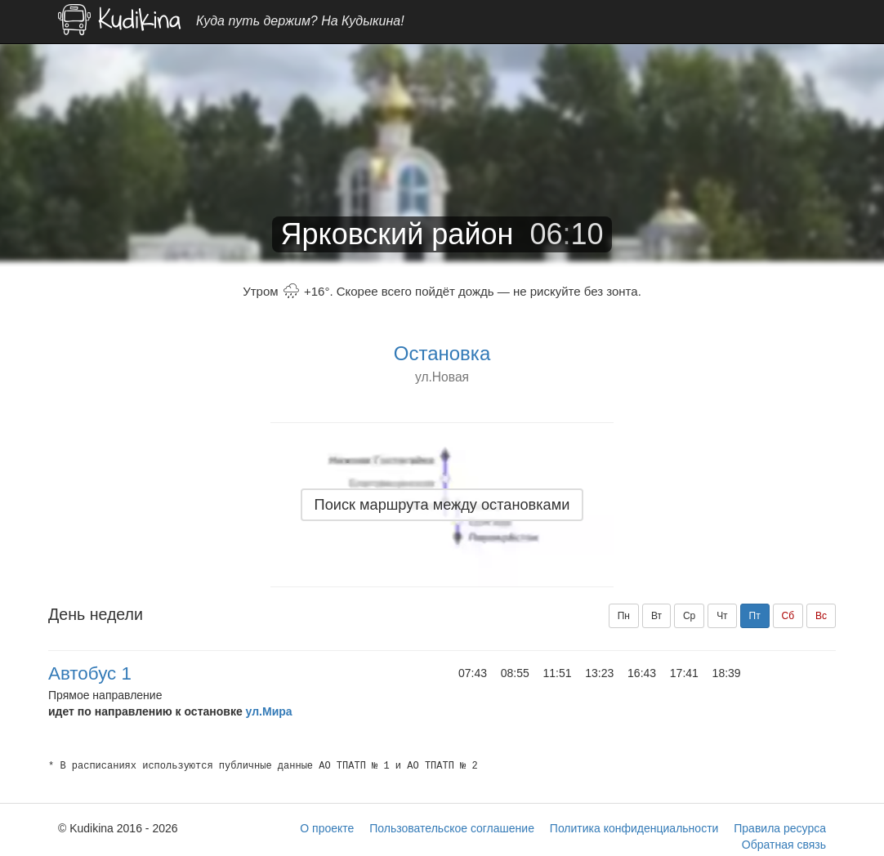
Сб (788, 616)
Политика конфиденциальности (634, 828)
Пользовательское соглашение (451, 828)
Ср (689, 616)
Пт (755, 616)
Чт (722, 616)
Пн (624, 616)
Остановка (442, 353)
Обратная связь (784, 844)
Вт (656, 616)
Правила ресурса (780, 828)
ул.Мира (269, 711)
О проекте (327, 828)
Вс (821, 616)
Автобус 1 (90, 673)
